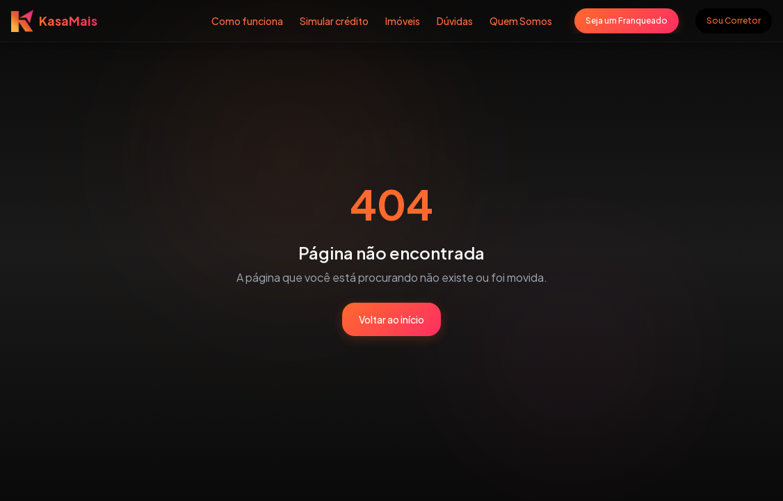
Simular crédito (334, 21)
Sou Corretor (734, 20)
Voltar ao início (391, 319)
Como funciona (247, 21)
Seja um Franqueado (627, 20)
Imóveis (402, 21)
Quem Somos (521, 21)
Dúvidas (455, 21)
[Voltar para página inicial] (54, 21)
